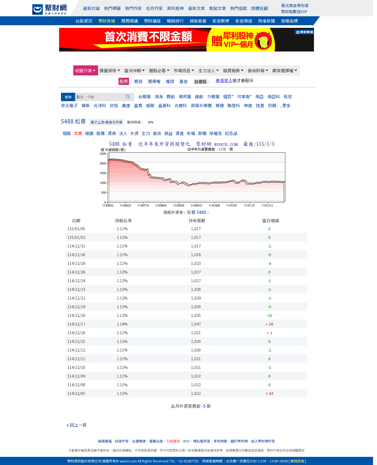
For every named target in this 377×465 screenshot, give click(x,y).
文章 (78, 133)
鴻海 (158, 96)
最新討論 (91, 8)
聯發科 (234, 105)
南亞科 (273, 96)
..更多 (285, 105)
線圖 (89, 133)
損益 (168, 133)
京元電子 (69, 105)
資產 (179, 133)
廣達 (126, 105)
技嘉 (260, 105)
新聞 (202, 133)
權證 (170, 81)
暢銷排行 (175, 21)
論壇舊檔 (105, 440)
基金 (183, 81)
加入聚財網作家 (263, 440)
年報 (191, 133)
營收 (157, 133)
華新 (85, 105)
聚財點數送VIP (294, 11)
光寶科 (180, 105)
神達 (248, 105)
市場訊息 (182, 70)
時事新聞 (266, 21)
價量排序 (108, 70)
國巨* (228, 96)
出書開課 (139, 440)
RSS (186, 440)
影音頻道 (243, 21)
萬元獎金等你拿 (295, 5)
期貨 (138, 81)
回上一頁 (78, 425)
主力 (146, 133)
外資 (134, 133)
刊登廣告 (173, 440)
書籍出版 (156, 440)
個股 (67, 133)
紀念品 (231, 133)
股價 (100, 133)
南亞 (259, 96)
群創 (171, 96)
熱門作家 (133, 8)
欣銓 (114, 105)
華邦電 (185, 96)
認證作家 (122, 440)
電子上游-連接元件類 (106, 122)
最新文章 (196, 8)
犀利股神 (175, 8)
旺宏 (288, 96)
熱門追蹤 (238, 8)
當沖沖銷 (132, 70)
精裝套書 (198, 21)
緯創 (199, 96)
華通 (219, 105)
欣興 (272, 105)
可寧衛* (244, 96)
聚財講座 (152, 21)
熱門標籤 (112, 8)
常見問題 (220, 440)
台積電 (144, 96)
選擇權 (154, 81)
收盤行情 (83, 70)
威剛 (150, 105)
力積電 (213, 96)
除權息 (215, 133)
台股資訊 (83, 21)
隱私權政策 (201, 440)
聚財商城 (106, 21)
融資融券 (231, 70)
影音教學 (221, 21)
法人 (123, 133)
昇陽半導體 (201, 105)
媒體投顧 (259, 8)
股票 (124, 81)
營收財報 (256, 70)
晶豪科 (164, 105)
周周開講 (129, 21)
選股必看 (157, 70)
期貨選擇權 (282, 70)
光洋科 (100, 105)
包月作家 (154, 8)
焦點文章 (217, 8)
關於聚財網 (239, 440)
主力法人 (206, 70)
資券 (112, 133)
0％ (151, 122)
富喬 (138, 105)
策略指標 (289, 21)
